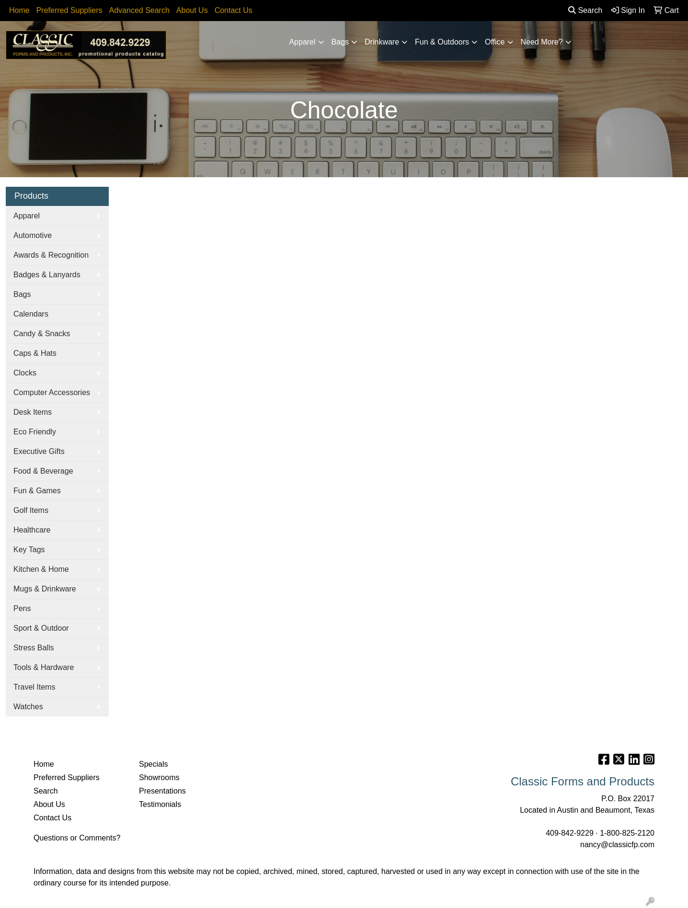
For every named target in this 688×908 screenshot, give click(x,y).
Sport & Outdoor (41, 628)
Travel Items (34, 687)
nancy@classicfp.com (617, 844)
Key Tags (29, 549)
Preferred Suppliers (69, 10)
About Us (192, 10)
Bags (340, 42)
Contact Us (233, 10)
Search (585, 10)
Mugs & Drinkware (44, 589)
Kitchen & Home (41, 569)
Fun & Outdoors (442, 42)
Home (19, 10)
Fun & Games (37, 491)
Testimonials (160, 804)
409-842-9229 (570, 833)
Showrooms (159, 777)
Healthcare (31, 530)
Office (495, 42)
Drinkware (382, 42)
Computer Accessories (51, 392)
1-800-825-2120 (627, 833)
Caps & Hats (35, 353)
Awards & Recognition (51, 255)
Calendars (30, 314)
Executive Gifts (39, 451)
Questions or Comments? (77, 838)
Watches (28, 707)
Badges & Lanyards (46, 275)
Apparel (302, 42)
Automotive (32, 235)
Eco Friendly (34, 432)
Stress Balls (33, 648)
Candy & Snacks (41, 333)
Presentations (162, 791)
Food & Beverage (43, 471)
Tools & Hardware (43, 667)
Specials (153, 764)
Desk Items (32, 412)
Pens (22, 608)
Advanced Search (139, 10)
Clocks (24, 373)
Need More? (542, 42)
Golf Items (30, 510)
